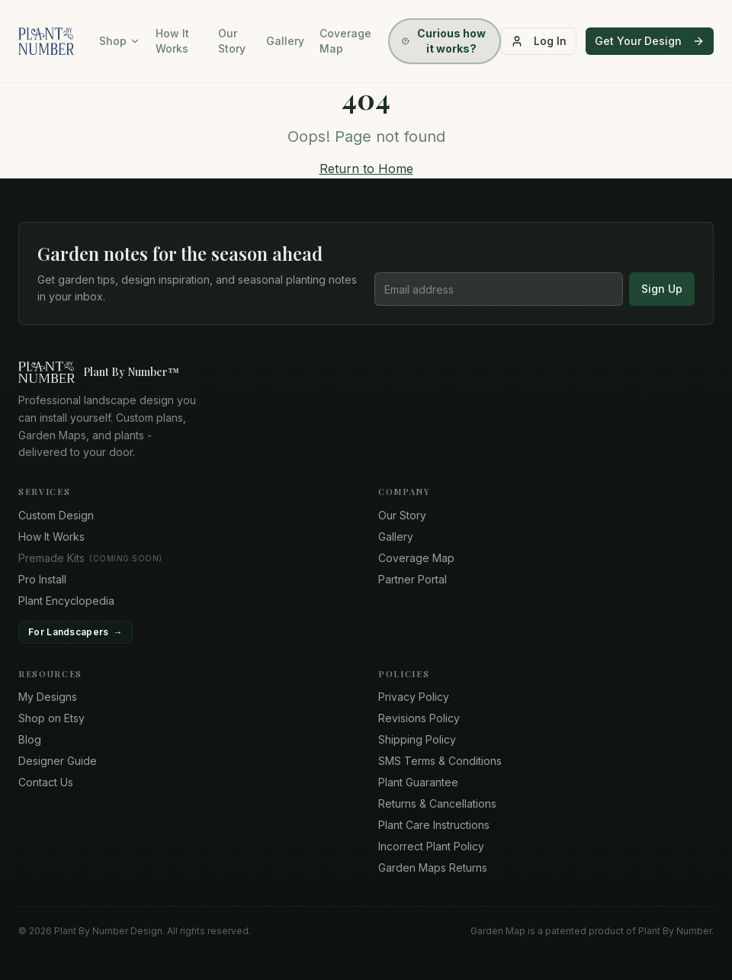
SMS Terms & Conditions (440, 760)
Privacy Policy (413, 696)
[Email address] (498, 289)
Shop (119, 40)
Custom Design (56, 515)
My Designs (47, 696)
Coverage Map (345, 41)
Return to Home (366, 168)
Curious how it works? (444, 41)
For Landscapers (75, 632)
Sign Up (661, 288)
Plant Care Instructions (434, 824)
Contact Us (45, 782)
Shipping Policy (417, 739)
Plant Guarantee (418, 782)
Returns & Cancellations (437, 803)
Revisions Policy (419, 718)
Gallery (285, 40)
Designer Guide (57, 760)
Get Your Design (650, 40)
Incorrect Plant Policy (431, 846)
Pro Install (42, 579)
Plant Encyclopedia (66, 600)
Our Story (232, 41)
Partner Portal (412, 579)
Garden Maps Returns (432, 867)
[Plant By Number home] (366, 372)
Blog (29, 739)
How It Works (172, 41)
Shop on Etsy (51, 718)
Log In (539, 40)
